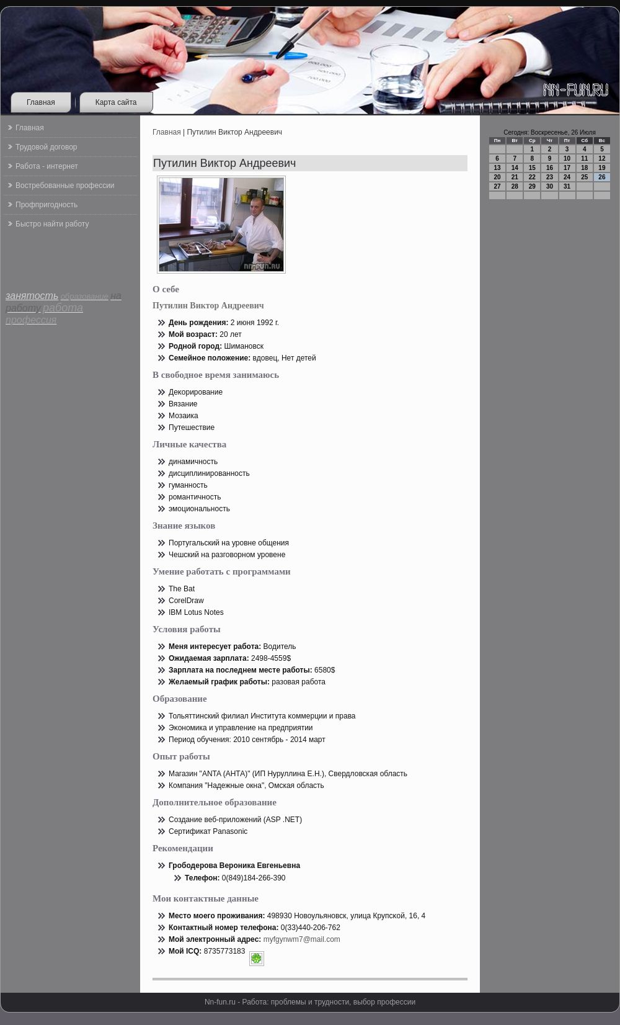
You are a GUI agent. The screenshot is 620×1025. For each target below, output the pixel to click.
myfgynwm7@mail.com (302, 939)
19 (601, 167)
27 (497, 186)
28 (515, 186)
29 (532, 186)
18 (584, 167)
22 (532, 177)
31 (567, 186)
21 (515, 177)
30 (549, 186)
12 (601, 158)
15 (532, 167)
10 (567, 158)
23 (549, 177)
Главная (41, 102)
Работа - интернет (47, 166)
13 (497, 167)
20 (497, 177)
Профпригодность (47, 204)
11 (584, 158)
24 (567, 177)
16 (549, 167)
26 (601, 177)
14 (515, 167)
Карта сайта (116, 102)
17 (567, 167)
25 (584, 177)
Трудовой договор (46, 147)
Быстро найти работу (52, 224)
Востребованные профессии (65, 185)
